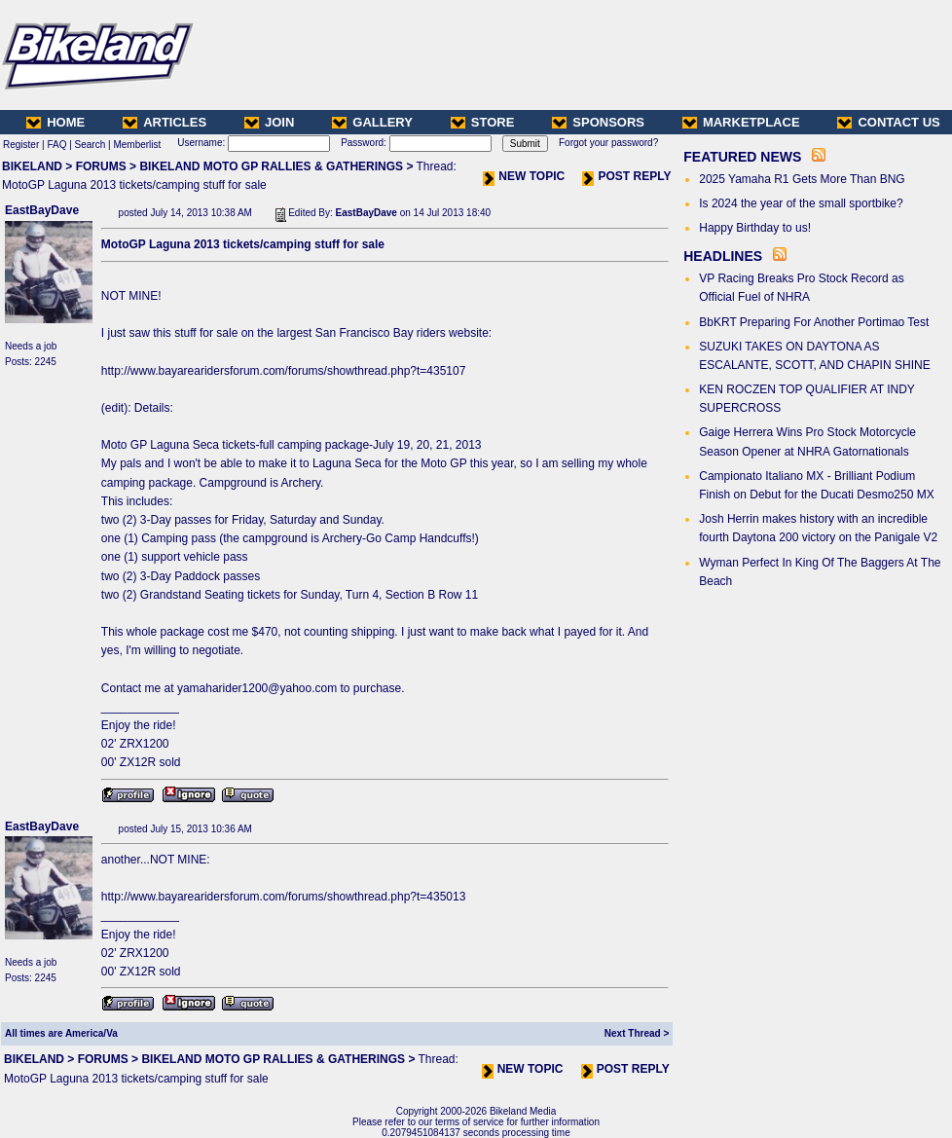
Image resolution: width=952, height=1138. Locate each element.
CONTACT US (888, 122)
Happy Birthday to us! (755, 228)
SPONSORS (598, 122)
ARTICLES (164, 122)
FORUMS (101, 166)
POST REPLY (626, 176)
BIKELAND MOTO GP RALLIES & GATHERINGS (271, 166)
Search (90, 144)
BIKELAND (32, 166)
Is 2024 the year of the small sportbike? (800, 203)
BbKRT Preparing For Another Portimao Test (814, 322)
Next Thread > (636, 1033)
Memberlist (137, 144)
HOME (55, 122)
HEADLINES (722, 256)
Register (21, 144)
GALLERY (372, 122)
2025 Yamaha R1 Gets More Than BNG (801, 179)
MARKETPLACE (741, 122)
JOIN (269, 122)
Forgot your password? (608, 142)
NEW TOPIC (524, 176)
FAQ (56, 144)
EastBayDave (42, 210)
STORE (483, 122)
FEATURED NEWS (742, 157)
